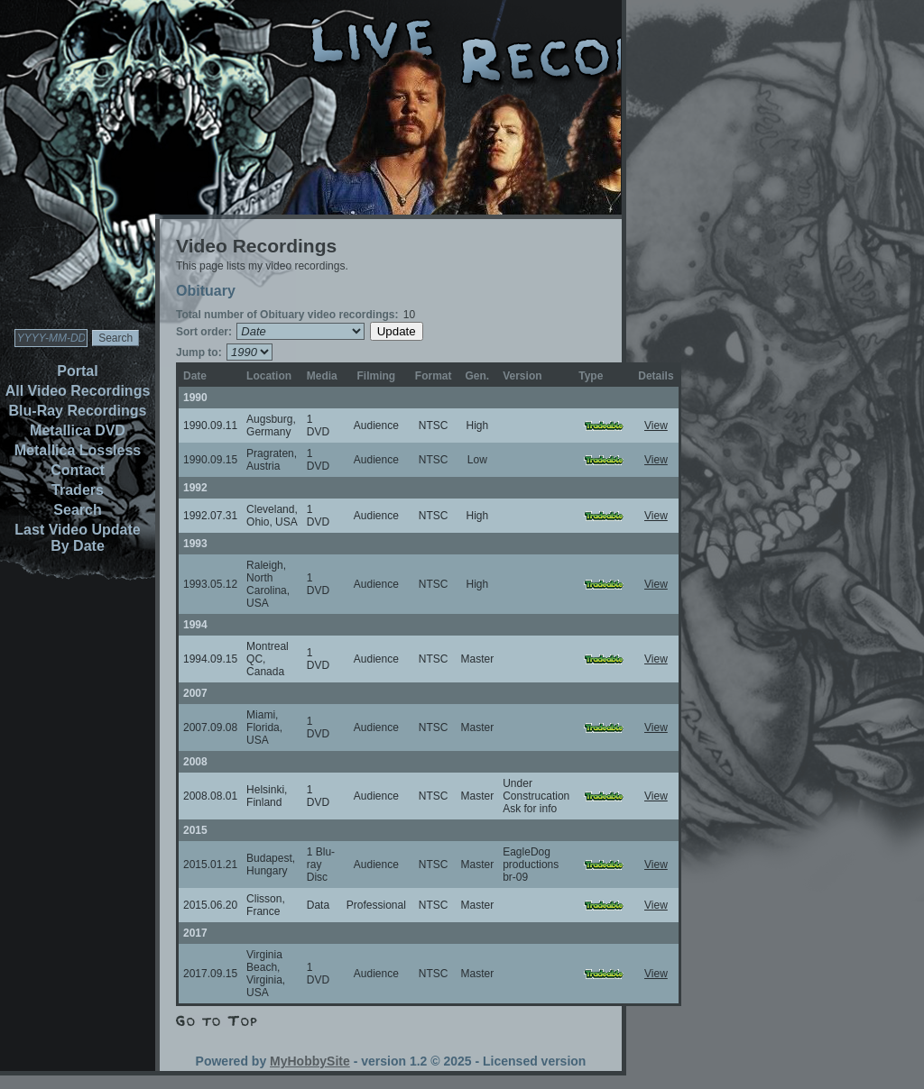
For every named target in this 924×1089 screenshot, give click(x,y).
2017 (195, 933)
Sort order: (204, 331)
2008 (195, 761)
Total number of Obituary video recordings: (287, 314)
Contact (78, 470)
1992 (195, 487)
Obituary (206, 290)
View (656, 425)
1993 (195, 543)
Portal (77, 371)
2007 (195, 693)
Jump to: (199, 352)
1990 (195, 397)
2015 (195, 830)
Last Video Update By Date (77, 538)
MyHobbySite (310, 1061)
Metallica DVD (77, 430)
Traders (77, 490)
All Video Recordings (78, 390)
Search (77, 509)
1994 (195, 624)
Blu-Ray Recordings (78, 410)
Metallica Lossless (78, 450)
